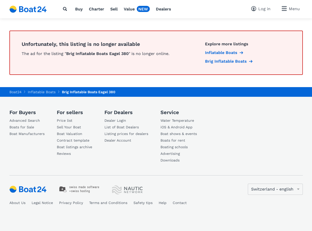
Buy (79, 9)
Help (163, 203)
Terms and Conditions (108, 203)
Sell (114, 9)
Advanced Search (24, 120)
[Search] (66, 8)
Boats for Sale (21, 127)
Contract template (73, 140)
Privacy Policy (71, 203)
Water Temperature (177, 120)
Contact (180, 203)
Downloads (170, 160)
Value (129, 9)
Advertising (170, 154)
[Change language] (275, 189)
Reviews (64, 154)
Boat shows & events (178, 134)
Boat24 (15, 92)
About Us (17, 203)
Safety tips (143, 203)
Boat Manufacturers (27, 134)
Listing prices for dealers (126, 134)
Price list (64, 120)
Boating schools (174, 147)
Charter (96, 9)
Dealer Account (117, 140)
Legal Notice (42, 203)
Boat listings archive (74, 147)
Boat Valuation (69, 134)
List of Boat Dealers (121, 127)
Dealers (163, 9)
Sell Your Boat (69, 127)
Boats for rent (172, 140)
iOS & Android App (176, 127)
